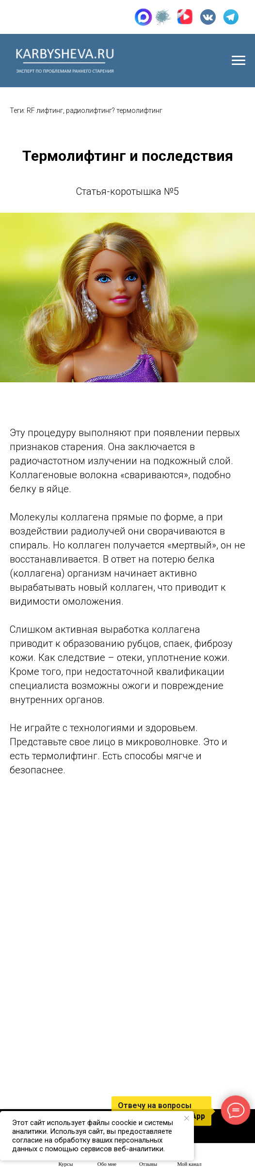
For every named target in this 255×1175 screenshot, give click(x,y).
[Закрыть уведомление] (186, 1118)
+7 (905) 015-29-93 (53, 17)
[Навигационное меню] (238, 60)
